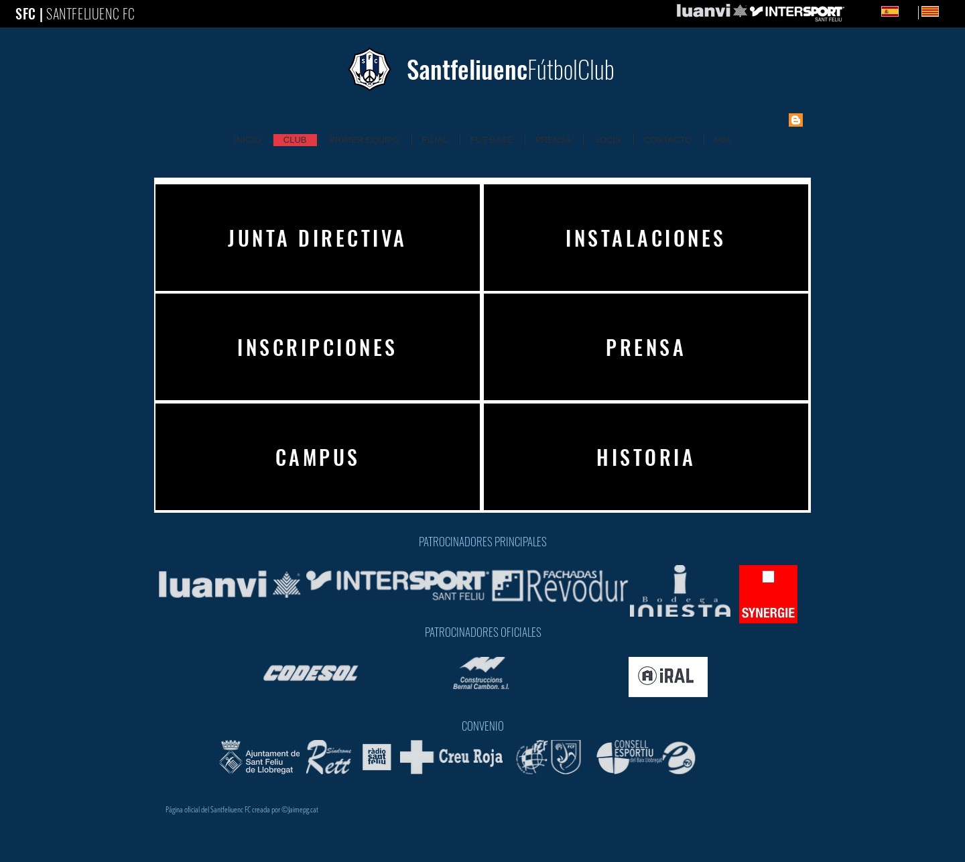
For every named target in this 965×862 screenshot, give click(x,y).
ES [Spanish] (910, 11)
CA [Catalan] (950, 11)
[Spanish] (890, 11)
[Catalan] (918, 12)
